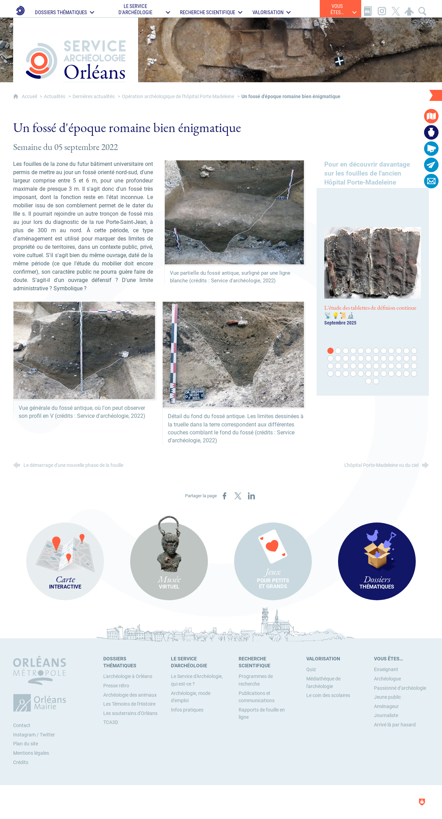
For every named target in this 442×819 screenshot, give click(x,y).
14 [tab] (338, 358)
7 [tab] (376, 351)
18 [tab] (368, 358)
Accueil (30, 97)
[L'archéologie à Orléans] (127, 676)
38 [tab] (338, 373)
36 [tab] (414, 366)
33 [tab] (391, 366)
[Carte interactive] (431, 116)
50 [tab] (376, 381)
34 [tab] (399, 366)
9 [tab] (391, 351)
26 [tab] (338, 366)
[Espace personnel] (409, 8)
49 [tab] (368, 381)
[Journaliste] (386, 715)
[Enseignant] (386, 669)
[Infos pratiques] (187, 710)
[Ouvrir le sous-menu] (66, 8)
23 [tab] (406, 358)
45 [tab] (391, 373)
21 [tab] (391, 358)
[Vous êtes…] (388, 659)
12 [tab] (414, 351)
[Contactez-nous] (431, 181)
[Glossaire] (368, 8)
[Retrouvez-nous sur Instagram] (382, 8)
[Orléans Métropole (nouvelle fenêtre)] (41, 684)
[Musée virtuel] (431, 132)
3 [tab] (346, 351)
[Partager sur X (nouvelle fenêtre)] (238, 496)
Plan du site (25, 744)
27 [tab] (346, 366)
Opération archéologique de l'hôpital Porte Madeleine (178, 97)
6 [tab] (368, 351)
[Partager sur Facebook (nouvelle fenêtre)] (224, 496)
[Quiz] (311, 669)
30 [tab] (368, 366)
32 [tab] (384, 366)
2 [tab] (338, 351)
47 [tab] (406, 373)
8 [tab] (384, 351)
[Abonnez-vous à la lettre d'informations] (431, 165)
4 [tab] (353, 351)
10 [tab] (399, 351)
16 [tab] (353, 358)
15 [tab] (346, 358)
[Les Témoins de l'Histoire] (129, 704)
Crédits (20, 762)
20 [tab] (384, 358)
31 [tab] (376, 366)
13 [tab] (330, 358)
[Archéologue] (387, 679)
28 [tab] (353, 366)
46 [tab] (399, 373)
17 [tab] (361, 358)
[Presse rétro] (116, 686)
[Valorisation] (323, 659)
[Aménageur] (386, 706)
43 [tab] (376, 373)
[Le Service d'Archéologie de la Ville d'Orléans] (19, 8)
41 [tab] (361, 373)
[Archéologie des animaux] (130, 695)
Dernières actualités (94, 97)
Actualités (54, 97)
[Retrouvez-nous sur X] (396, 8)
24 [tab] (414, 358)
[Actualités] (431, 148)
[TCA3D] (110, 722)
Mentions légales (31, 753)
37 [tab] (330, 373)
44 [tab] (384, 373)
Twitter (47, 735)
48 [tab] (414, 373)
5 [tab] (361, 351)
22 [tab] (399, 358)
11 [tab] (406, 351)
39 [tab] (346, 373)
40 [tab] (353, 373)
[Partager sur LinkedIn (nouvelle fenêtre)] (251, 496)
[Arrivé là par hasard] (395, 725)
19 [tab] (376, 358)
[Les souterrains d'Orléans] (130, 713)
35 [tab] (406, 366)
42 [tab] (368, 373)
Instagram (24, 735)
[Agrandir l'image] (234, 212)
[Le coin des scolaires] (328, 695)
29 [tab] (361, 366)
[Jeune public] (387, 697)
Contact (21, 725)
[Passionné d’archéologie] (400, 688)
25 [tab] (330, 366)
